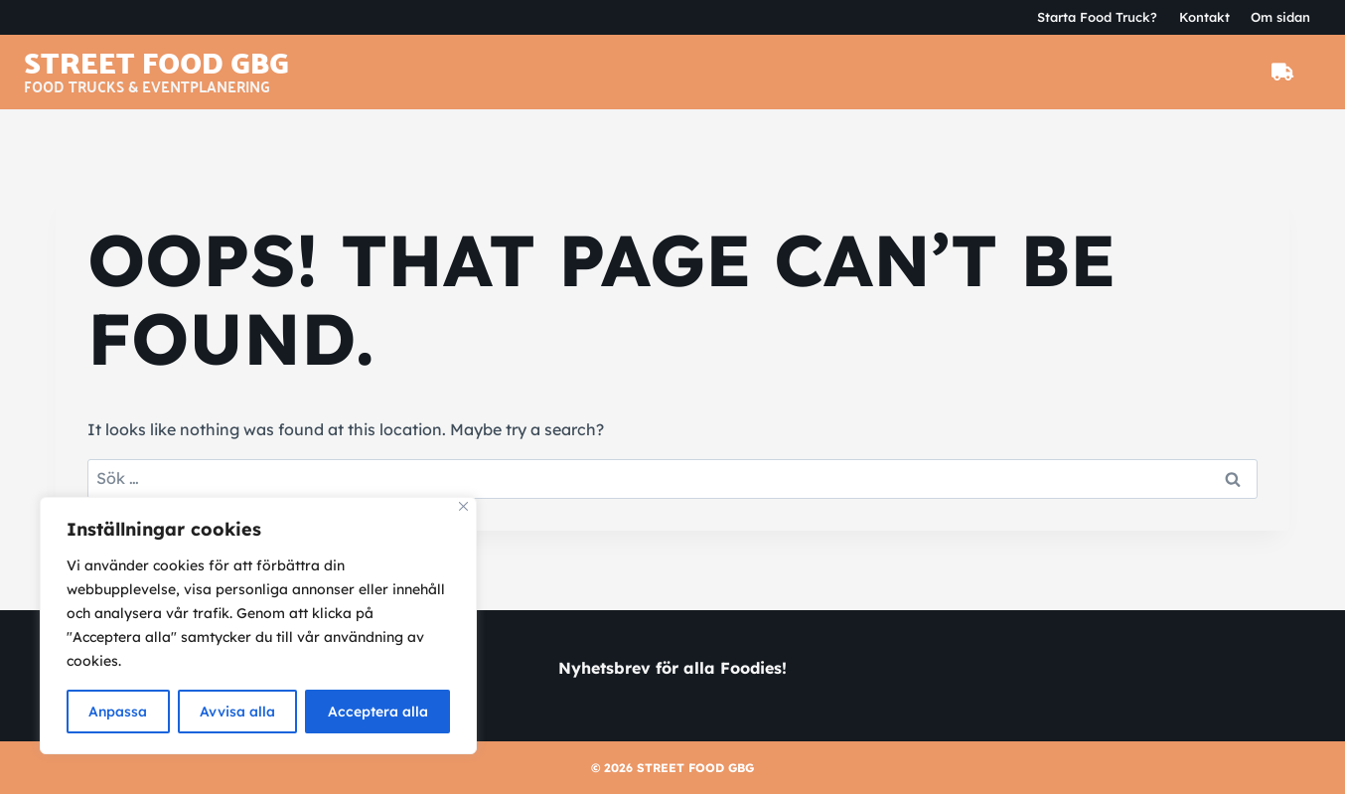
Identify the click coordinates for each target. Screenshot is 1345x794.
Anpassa (118, 711)
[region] (258, 626)
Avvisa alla (237, 711)
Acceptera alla (378, 711)
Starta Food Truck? (1097, 17)
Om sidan (1280, 17)
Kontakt (1204, 17)
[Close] (463, 507)
